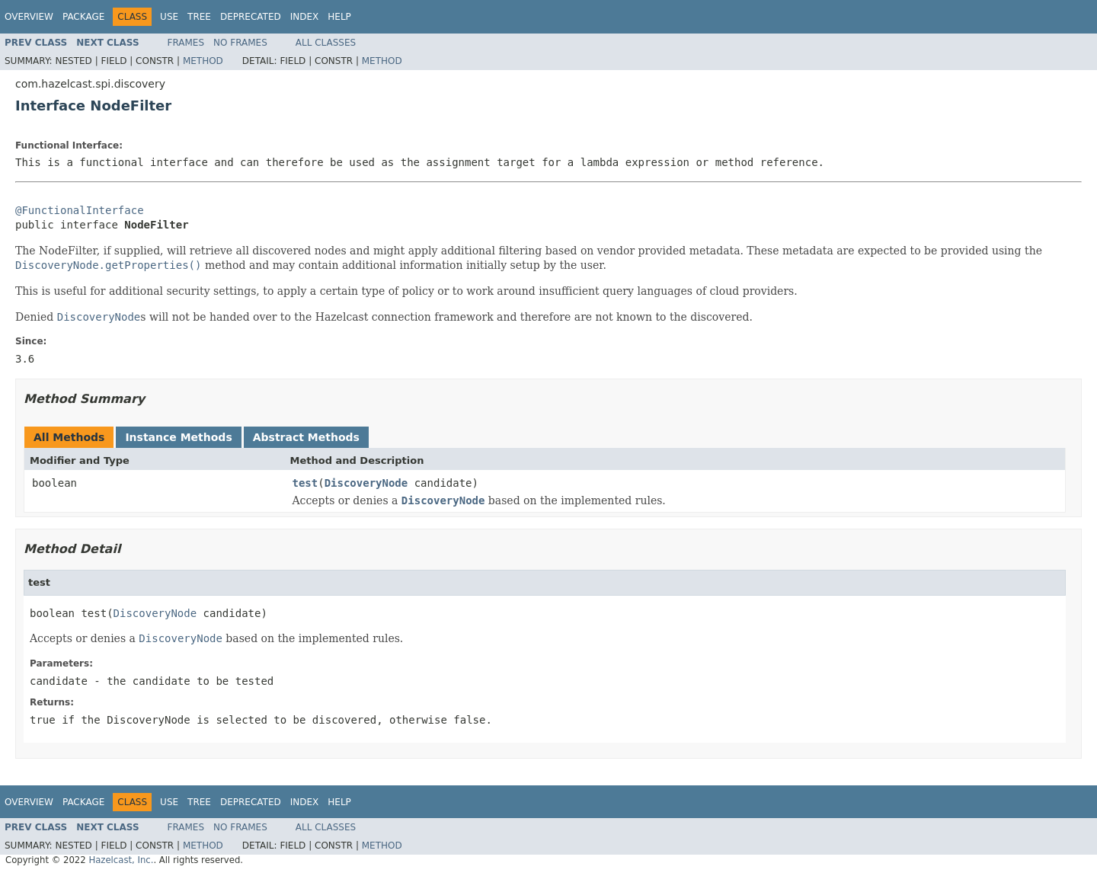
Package (83, 16)
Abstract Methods (306, 437)
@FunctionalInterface (79, 210)
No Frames (240, 42)
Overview (29, 16)
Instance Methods (178, 437)
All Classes (326, 42)
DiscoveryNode (366, 483)
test (305, 483)
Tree (199, 16)
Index (304, 16)
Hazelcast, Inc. (120, 860)
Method (203, 61)
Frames (186, 42)
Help (339, 16)
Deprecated (250, 16)
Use (169, 16)
